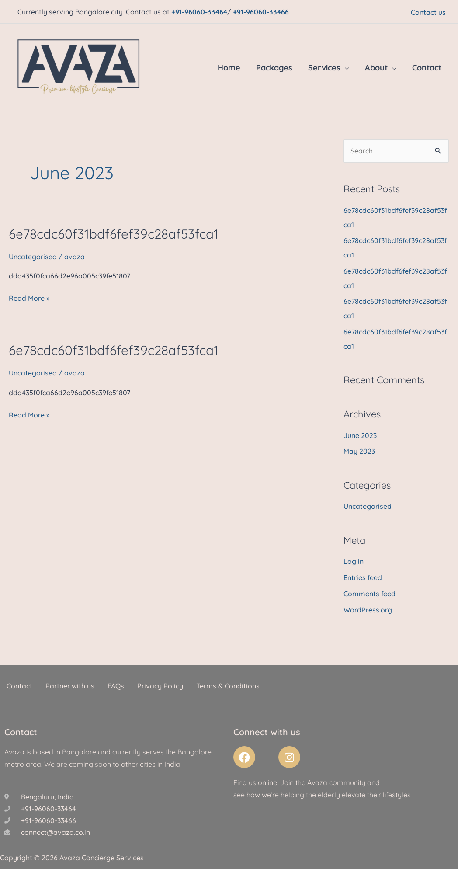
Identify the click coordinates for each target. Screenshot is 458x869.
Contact (426, 67)
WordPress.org (368, 604)
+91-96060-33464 (199, 11)
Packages (274, 67)
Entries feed (363, 572)
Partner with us (69, 680)
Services (324, 67)
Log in (354, 557)
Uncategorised (33, 256)
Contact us (428, 11)
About (376, 67)
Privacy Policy (160, 680)
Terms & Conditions (228, 680)
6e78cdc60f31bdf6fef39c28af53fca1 (115, 233)
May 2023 (359, 447)
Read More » (29, 297)
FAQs (116, 680)
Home (229, 67)
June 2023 (360, 431)
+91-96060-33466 (261, 11)
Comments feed (370, 588)
